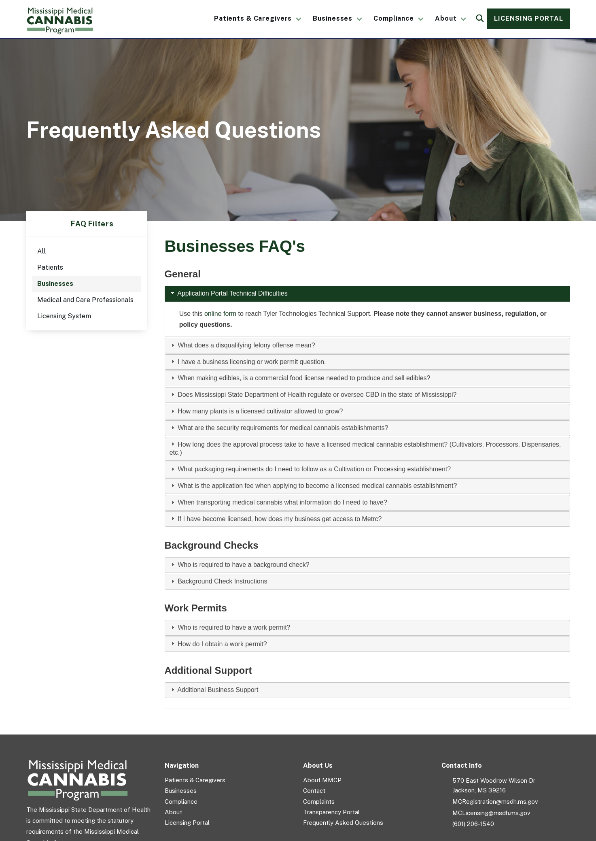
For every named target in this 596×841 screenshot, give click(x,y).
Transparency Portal (331, 812)
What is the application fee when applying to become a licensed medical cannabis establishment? (317, 485)
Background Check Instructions (222, 581)
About (445, 18)
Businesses (332, 18)
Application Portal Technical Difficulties (232, 293)
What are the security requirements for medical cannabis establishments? (283, 427)
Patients (50, 267)
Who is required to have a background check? (244, 564)
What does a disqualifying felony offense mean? (246, 345)
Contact (314, 790)
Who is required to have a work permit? (234, 627)
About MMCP (322, 780)
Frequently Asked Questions (343, 822)
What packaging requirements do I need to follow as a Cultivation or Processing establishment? (314, 469)
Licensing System (64, 316)
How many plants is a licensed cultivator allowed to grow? (260, 411)
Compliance (393, 18)
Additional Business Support (217, 689)
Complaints (319, 801)
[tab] (367, 294)
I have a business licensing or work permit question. (252, 361)
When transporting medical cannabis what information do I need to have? (282, 502)
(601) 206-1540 (473, 823)
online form (220, 313)
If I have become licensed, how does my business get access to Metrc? (280, 518)
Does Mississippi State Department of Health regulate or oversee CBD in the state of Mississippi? (317, 394)
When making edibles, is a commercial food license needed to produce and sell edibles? (304, 378)
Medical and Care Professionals (85, 300)
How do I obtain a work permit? (222, 644)
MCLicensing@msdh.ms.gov (491, 812)
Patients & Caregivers (253, 18)
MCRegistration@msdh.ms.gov (495, 801)
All (41, 251)
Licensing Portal (528, 18)
